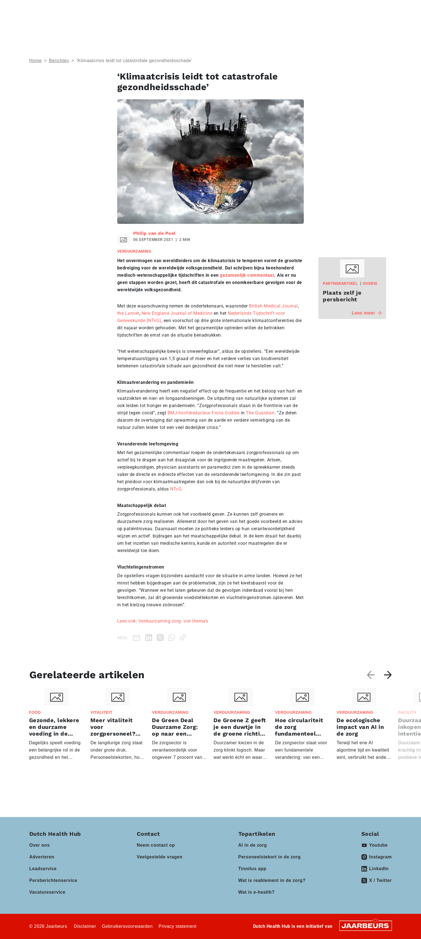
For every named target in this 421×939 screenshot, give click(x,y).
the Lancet (128, 313)
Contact (315, 8)
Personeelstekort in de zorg (269, 857)
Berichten (59, 60)
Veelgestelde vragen (159, 857)
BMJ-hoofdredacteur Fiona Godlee (204, 412)
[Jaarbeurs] (365, 925)
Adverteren (41, 857)
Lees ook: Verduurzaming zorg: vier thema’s (162, 621)
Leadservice (43, 868)
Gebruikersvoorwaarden (127, 926)
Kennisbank (281, 25)
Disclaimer (85, 926)
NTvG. (176, 489)
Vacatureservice (47, 892)
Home (35, 60)
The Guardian (260, 412)
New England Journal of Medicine (177, 313)
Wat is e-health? (256, 892)
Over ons (39, 845)
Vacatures (316, 25)
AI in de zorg (252, 845)
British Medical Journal (273, 306)
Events (208, 25)
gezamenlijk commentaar (247, 275)
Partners (242, 25)
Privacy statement (178, 926)
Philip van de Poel (154, 233)
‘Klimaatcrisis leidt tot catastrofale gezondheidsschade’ (134, 60)
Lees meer (367, 313)
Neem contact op (156, 845)
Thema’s (133, 25)
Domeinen (171, 25)
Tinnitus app (252, 868)
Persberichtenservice (53, 880)
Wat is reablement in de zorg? (272, 880)
